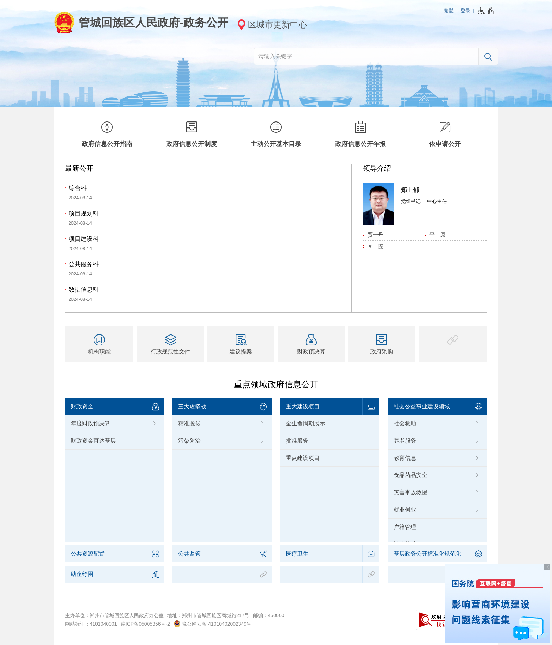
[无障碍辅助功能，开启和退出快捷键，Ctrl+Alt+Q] (486, 11)
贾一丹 (375, 235)
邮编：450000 (268, 615)
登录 (465, 10)
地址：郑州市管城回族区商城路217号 (208, 615)
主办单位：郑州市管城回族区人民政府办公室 (114, 615)
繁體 (449, 10)
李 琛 (375, 247)
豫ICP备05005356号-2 (145, 624)
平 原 (437, 235)
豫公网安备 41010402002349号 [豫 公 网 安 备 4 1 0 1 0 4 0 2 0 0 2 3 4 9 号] (212, 623)
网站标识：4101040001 (91, 624)
